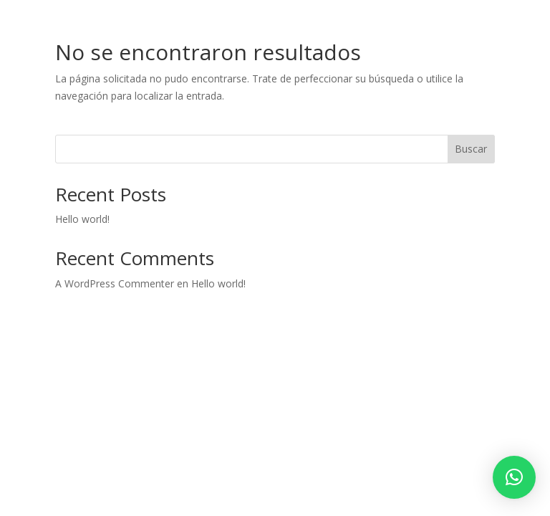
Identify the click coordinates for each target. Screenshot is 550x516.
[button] (514, 477)
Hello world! (82, 219)
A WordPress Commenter (114, 283)
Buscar (471, 149)
